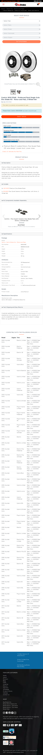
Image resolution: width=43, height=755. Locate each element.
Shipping (5, 684)
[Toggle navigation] (3, 4)
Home (4, 675)
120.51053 (6, 188)
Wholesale (6, 689)
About (5, 677)
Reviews (5, 679)
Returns (5, 686)
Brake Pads (6, 709)
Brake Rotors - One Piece (10, 705)
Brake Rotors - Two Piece (10, 707)
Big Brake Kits (7, 702)
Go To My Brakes (21, 41)
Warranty (5, 687)
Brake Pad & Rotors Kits (10, 704)
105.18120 (5, 191)
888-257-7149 (38, 1)
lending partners (28, 718)
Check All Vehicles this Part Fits (11, 151)
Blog (4, 681)
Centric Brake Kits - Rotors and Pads (16, 242)
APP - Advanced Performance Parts (13, 752)
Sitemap (5, 693)
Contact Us (6, 694)
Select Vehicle (21, 116)
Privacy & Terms (7, 691)
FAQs (4, 682)
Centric (3, 242)
